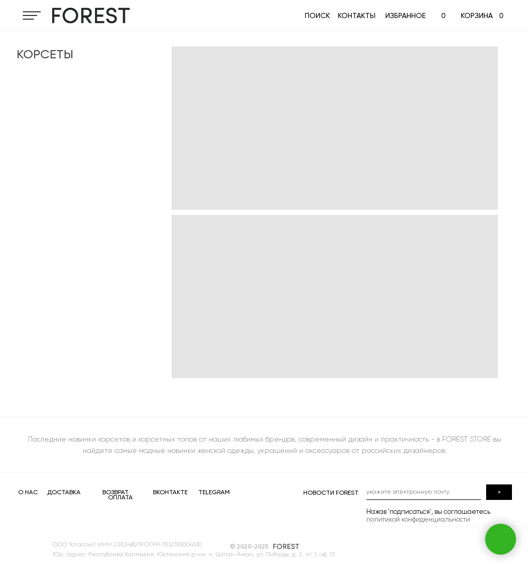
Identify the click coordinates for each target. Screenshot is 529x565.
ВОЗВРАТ (115, 492)
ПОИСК (317, 15)
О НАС (28, 492)
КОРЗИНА (477, 15)
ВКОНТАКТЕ (170, 492)
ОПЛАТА (120, 497)
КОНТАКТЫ (357, 15)
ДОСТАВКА (64, 492)
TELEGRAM (214, 492)
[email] (423, 492)
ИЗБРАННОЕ (405, 15)
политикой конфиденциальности (418, 519)
